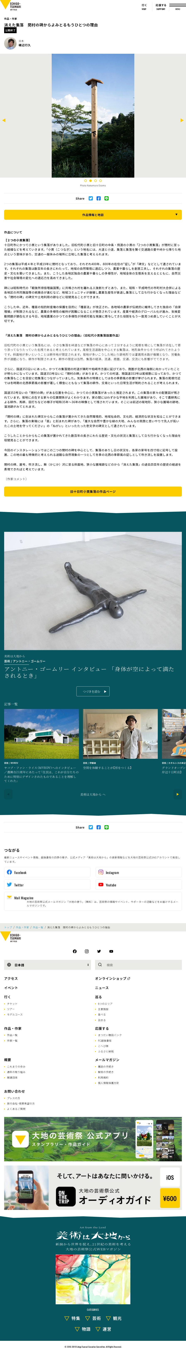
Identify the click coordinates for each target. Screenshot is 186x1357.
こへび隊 (103, 1046)
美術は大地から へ (93, 794)
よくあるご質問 (16, 1108)
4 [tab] (100, 180)
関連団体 (12, 1077)
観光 (117, 1318)
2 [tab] (90, 180)
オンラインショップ (110, 978)
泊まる (102, 1020)
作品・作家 (10, 18)
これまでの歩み (16, 1066)
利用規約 (103, 1077)
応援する (102, 1028)
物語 (86, 1329)
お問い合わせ (14, 1091)
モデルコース (15, 1014)
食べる (102, 1014)
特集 (76, 1318)
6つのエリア (105, 1003)
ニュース (102, 987)
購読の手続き (106, 1066)
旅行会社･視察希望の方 (21, 1103)
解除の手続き (106, 1072)
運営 (107, 1329)
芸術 (96, 1318)
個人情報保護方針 (108, 1083)
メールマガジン (107, 1059)
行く (7, 996)
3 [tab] (95, 180)
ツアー (11, 1009)
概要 (7, 1059)
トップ (8, 927)
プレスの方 (13, 1098)
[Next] (182, 120)
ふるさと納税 (106, 1051)
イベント (11, 987)
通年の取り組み (16, 1072)
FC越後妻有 (105, 1040)
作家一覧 (12, 1040)
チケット (12, 1003)
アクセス (11, 978)
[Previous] (4, 120)
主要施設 (103, 1009)
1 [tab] (85, 180)
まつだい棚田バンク (110, 1035)
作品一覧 (38, 927)
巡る (98, 996)
